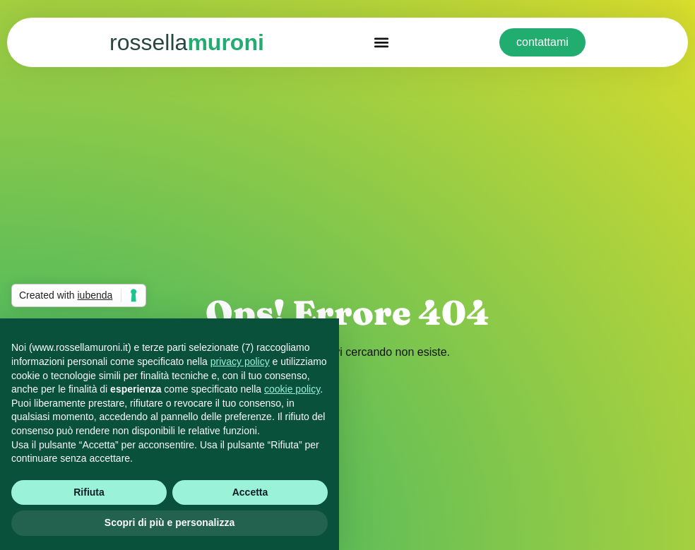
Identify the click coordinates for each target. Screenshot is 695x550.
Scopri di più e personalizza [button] (169, 522)
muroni (186, 42)
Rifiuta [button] (89, 492)
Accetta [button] (250, 492)
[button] (381, 42)
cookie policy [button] (292, 389)
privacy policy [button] (240, 361)
